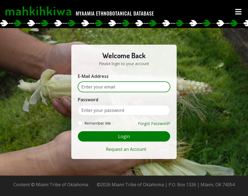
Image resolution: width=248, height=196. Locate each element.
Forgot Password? (154, 123)
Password (88, 100)
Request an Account (126, 149)
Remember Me (97, 123)
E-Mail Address (93, 76)
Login (124, 136)
